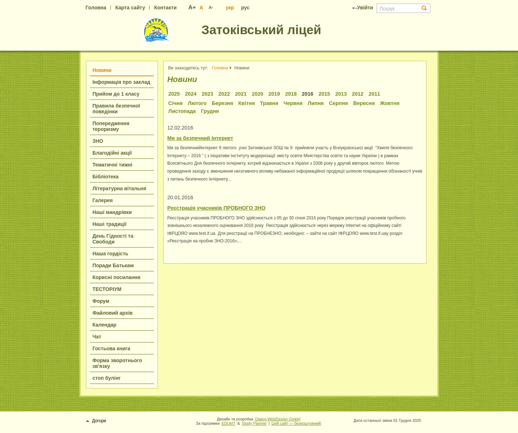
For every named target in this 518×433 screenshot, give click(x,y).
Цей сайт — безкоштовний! (297, 423)
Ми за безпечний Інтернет (200, 138)
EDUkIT (229, 423)
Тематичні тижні (112, 165)
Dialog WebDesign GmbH (277, 419)
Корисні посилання (116, 277)
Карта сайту (130, 7)
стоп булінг (106, 378)
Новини (102, 70)
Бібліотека (105, 176)
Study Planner (254, 423)
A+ (192, 7)
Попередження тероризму (111, 126)
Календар (104, 325)
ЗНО (97, 141)
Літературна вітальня (119, 188)
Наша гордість (110, 253)
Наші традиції (109, 224)
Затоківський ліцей (261, 30)
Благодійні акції (112, 153)
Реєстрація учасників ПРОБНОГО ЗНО (216, 208)
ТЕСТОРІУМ (106, 289)
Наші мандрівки (112, 212)
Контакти (165, 7)
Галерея (102, 200)
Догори (96, 420)
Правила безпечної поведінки (116, 108)
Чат (96, 336)
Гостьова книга (111, 348)
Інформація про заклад (121, 82)
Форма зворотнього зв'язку (117, 363)
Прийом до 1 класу (116, 94)
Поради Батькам (113, 265)
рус (245, 7)
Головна (96, 7)
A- (211, 7)
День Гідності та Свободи (112, 239)
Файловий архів (112, 313)
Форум (100, 301)
